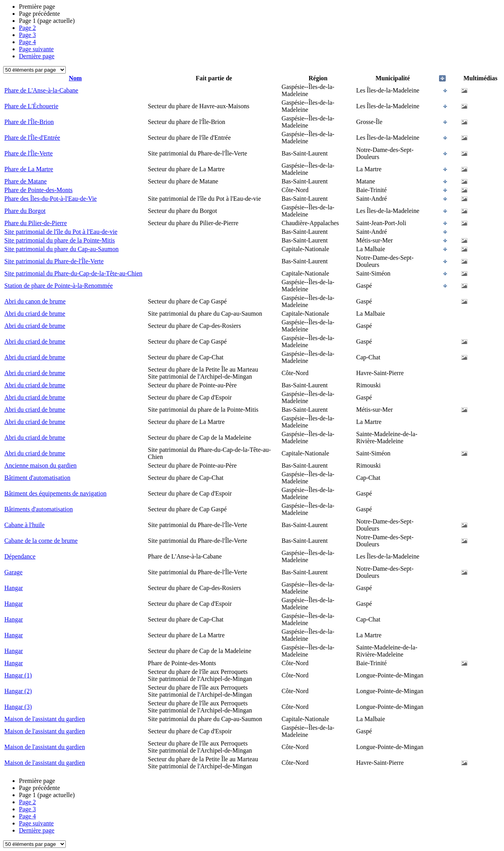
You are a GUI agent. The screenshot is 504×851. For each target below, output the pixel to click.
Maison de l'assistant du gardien (44, 719)
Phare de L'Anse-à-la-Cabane (41, 90)
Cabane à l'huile (24, 525)
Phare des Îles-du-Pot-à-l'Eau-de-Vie (50, 198)
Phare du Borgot (25, 210)
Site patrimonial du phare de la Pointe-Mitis (59, 240)
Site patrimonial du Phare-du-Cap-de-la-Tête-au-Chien (73, 273)
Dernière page (36, 56)
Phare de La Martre (28, 169)
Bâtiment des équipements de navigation (55, 493)
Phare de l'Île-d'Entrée (32, 137)
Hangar (13, 588)
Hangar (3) (18, 706)
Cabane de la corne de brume (41, 540)
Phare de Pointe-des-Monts (38, 190)
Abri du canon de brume (35, 301)
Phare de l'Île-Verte (28, 153)
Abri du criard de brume (34, 313)
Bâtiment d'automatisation (37, 477)
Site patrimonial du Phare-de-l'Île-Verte (54, 261)
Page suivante (36, 49)
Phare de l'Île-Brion (29, 121)
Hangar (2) (18, 691)
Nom (75, 78)
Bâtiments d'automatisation (38, 509)
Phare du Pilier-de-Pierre (35, 223)
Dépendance (19, 556)
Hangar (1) (18, 675)
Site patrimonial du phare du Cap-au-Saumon (61, 249)
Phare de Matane (25, 181)
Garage (13, 572)
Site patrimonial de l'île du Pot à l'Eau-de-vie (60, 231)
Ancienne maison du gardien (40, 465)
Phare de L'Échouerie (31, 106)
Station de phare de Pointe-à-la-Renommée (58, 285)
